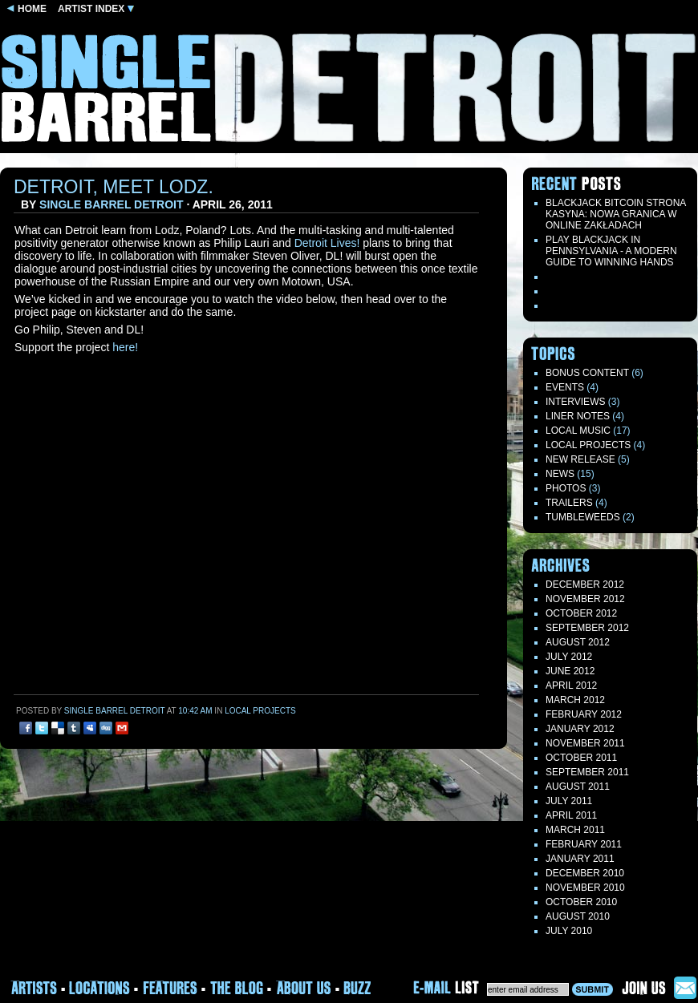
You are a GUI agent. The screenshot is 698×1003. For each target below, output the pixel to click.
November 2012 (585, 599)
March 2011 (575, 829)
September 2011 (587, 772)
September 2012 (587, 627)
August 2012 (578, 642)
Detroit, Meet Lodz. (113, 186)
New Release (580, 459)
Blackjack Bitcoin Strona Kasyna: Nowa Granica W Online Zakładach (616, 214)
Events (565, 387)
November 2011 (585, 743)
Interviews (575, 401)
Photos (566, 488)
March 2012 (575, 700)
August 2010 (578, 916)
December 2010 (585, 873)
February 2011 (584, 844)
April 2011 (571, 815)
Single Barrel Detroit (111, 204)
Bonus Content (587, 372)
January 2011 (580, 858)
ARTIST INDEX (96, 8)
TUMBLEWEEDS (583, 517)
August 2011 (578, 786)
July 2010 (569, 930)
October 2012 (581, 613)
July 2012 (569, 656)
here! (125, 347)
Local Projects (260, 710)
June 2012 (570, 671)
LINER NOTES (578, 416)
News (560, 473)
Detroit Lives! (327, 243)
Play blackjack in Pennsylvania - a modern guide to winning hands (611, 251)
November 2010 (585, 887)
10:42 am (195, 710)
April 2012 (571, 685)
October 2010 (581, 902)
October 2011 (581, 757)
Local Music (578, 430)
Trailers (569, 502)
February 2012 (584, 714)
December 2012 (585, 584)
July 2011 (569, 801)
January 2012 (580, 728)
